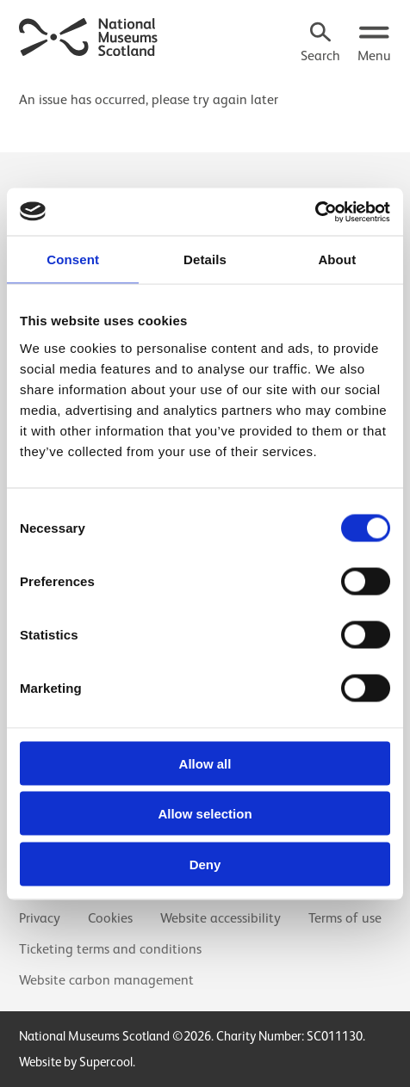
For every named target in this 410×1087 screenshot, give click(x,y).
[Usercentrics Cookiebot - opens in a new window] (314, 212)
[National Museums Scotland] (88, 35)
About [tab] (337, 259)
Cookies (110, 918)
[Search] (320, 44)
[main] (205, 92)
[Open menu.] (374, 44)
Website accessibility (220, 918)
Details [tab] (205, 259)
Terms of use (345, 918)
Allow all (205, 763)
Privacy (39, 918)
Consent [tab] (73, 259)
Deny (205, 863)
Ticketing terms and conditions (110, 949)
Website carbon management (106, 980)
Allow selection (205, 813)
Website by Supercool (76, 1061)
